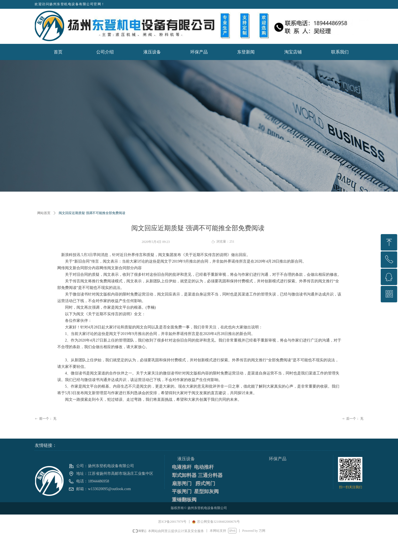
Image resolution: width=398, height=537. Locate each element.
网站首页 (43, 213)
